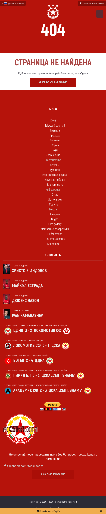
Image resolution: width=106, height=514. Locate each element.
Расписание (53, 155)
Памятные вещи (55, 239)
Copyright (54, 205)
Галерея (55, 214)
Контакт (53, 244)
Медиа (53, 209)
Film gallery (54, 224)
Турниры (55, 170)
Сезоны (54, 165)
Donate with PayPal (49, 511)
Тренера (55, 131)
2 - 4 (29, 360)
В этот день (55, 185)
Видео (54, 219)
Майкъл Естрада (27, 285)
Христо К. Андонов (29, 270)
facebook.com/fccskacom (25, 465)
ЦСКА (55, 345)
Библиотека (54, 234)
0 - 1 (45, 345)
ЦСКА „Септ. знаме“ (58, 375)
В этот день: (53, 255)
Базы (55, 150)
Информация (53, 190)
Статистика (53, 160)
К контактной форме (53, 474)
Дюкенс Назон (25, 300)
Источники (55, 200)
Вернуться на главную (53, 82)
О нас (55, 195)
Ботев (18, 360)
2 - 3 (43, 390)
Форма (55, 145)
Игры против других (54, 175)
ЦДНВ (18, 330)
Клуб (53, 121)
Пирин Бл (22, 375)
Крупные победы (55, 180)
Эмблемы (54, 140)
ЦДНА (40, 360)
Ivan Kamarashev (27, 315)
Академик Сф (25, 390)
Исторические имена (92, 3)
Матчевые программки (55, 229)
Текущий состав (55, 126)
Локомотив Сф (47, 330)
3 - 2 (28, 330)
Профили (54, 135)
